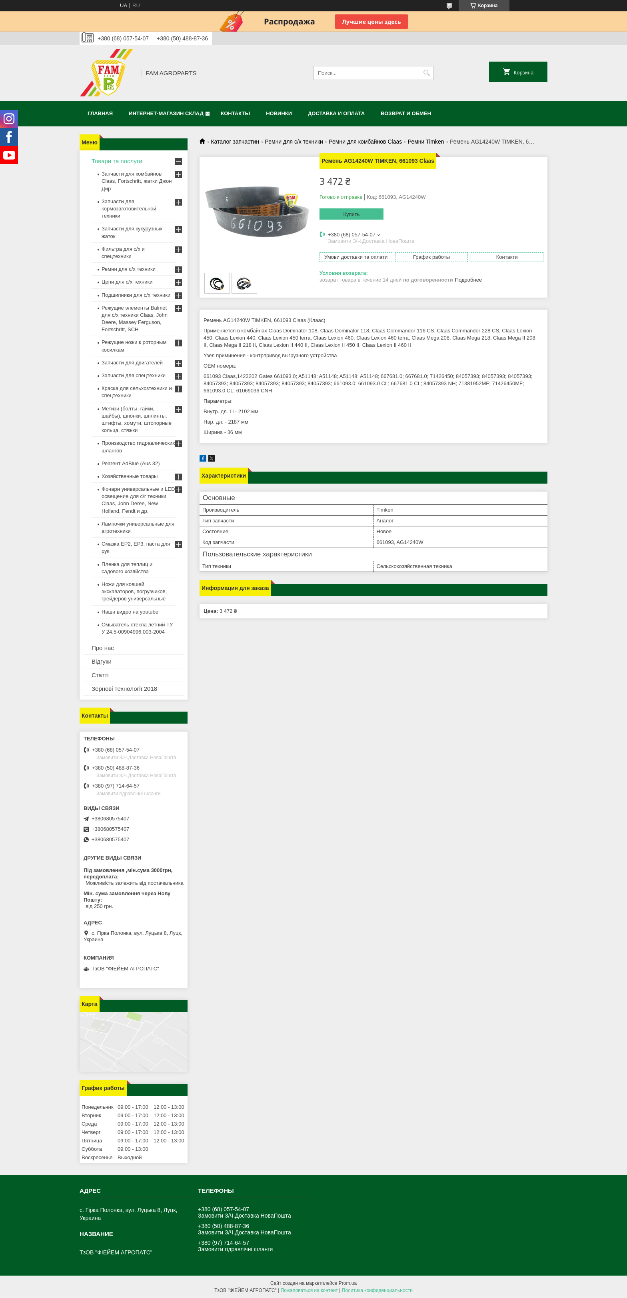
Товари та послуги (117, 161)
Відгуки (102, 661)
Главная (100, 113)
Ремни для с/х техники (294, 141)
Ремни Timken (426, 141)
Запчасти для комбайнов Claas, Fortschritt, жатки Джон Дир (137, 181)
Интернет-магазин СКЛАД (166, 113)
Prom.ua (348, 1283)
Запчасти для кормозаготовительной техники (129, 208)
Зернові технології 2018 (124, 688)
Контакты (235, 113)
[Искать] (426, 73)
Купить (351, 214)
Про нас (103, 647)
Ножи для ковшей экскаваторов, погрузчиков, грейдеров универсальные (134, 591)
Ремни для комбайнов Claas (365, 141)
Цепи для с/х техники (127, 282)
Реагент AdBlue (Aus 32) (131, 463)
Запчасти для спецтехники (134, 375)
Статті (100, 675)
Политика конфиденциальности (377, 1290)
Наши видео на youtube (130, 612)
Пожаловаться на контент (309, 1290)
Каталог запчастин (235, 141)
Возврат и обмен (406, 113)
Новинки (279, 113)
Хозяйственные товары (130, 476)
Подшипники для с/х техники (136, 295)
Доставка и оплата (336, 113)
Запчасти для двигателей (132, 363)
